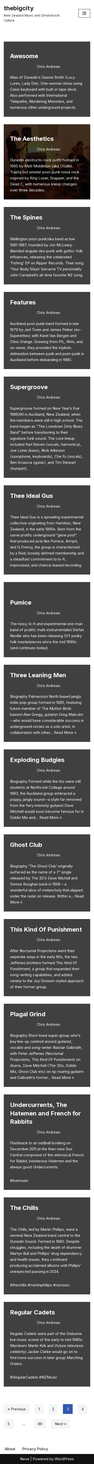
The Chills (24, 1207)
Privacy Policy (35, 1448)
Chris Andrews (48, 67)
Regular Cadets (32, 1312)
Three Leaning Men (38, 675)
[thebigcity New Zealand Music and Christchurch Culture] (37, 13)
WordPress (64, 1458)
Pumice (20, 602)
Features (23, 302)
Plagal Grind (27, 1014)
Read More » (65, 732)
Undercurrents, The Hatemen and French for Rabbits (45, 1113)
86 (40, 1423)
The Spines (26, 217)
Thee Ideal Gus (31, 495)
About (10, 1448)
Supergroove (29, 387)
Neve (24, 1458)
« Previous (17, 1409)
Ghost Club (26, 844)
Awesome (24, 56)
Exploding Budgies (37, 759)
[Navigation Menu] (84, 13)
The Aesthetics (32, 138)
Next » (60, 1423)
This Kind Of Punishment (46, 929)
